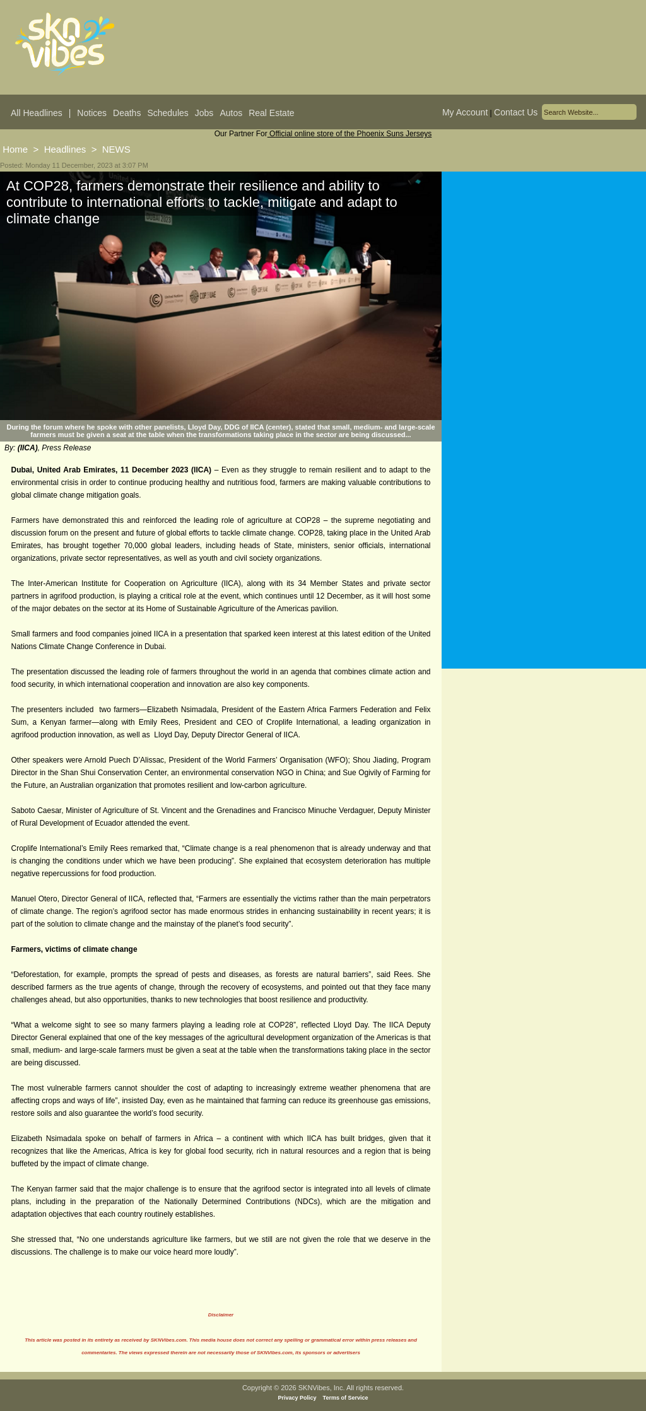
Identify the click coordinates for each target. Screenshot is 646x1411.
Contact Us (515, 112)
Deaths (127, 113)
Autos (231, 113)
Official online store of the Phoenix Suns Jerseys (349, 133)
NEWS (116, 149)
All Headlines (36, 113)
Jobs (204, 113)
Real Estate (271, 113)
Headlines (65, 149)
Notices (92, 113)
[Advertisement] (544, 296)
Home (15, 149)
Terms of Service (345, 1398)
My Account (465, 112)
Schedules (167, 113)
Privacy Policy (297, 1398)
